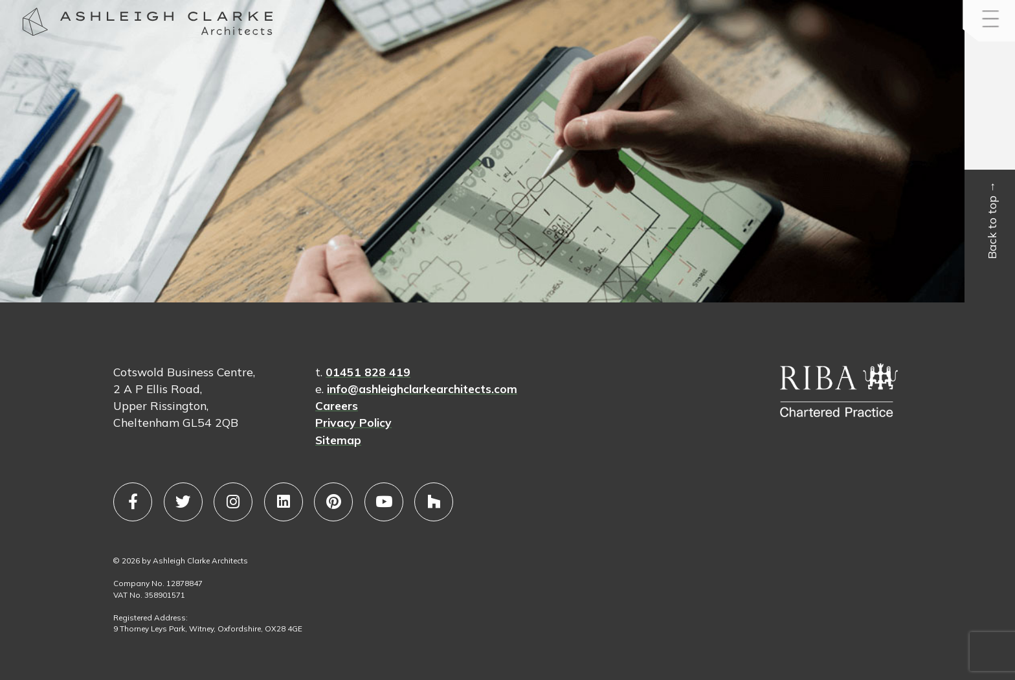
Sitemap (338, 440)
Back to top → (992, 220)
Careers (336, 405)
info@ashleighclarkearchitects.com (422, 388)
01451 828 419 (368, 372)
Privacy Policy (353, 422)
